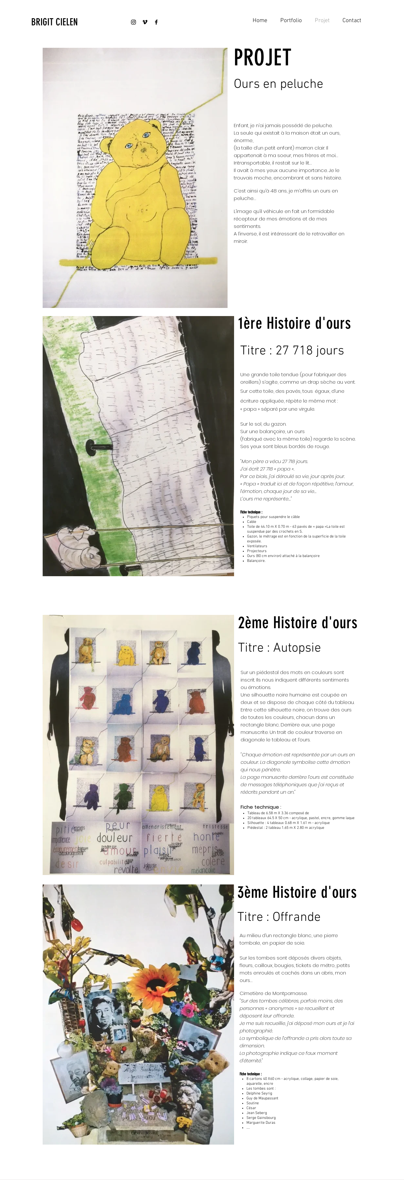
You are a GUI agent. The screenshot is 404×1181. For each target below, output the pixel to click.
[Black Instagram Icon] (133, 22)
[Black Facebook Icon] (156, 22)
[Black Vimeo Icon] (145, 22)
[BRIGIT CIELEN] (66, 22)
